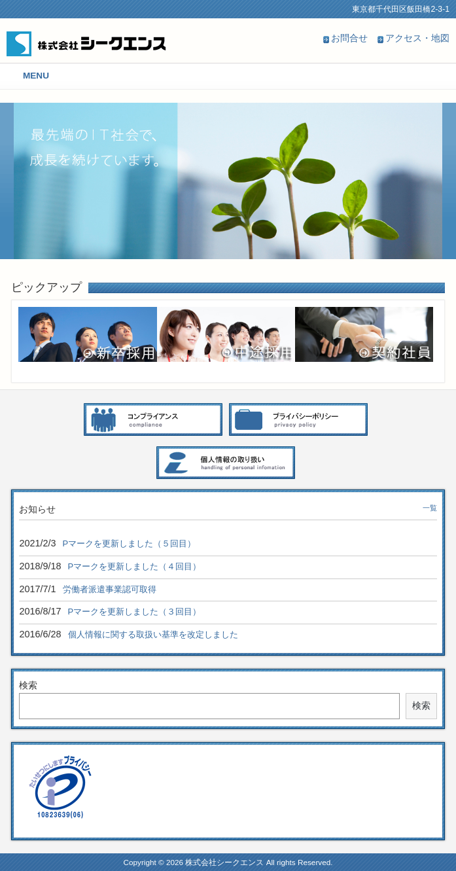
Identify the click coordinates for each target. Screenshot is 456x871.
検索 (28, 685)
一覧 (430, 508)
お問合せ (349, 38)
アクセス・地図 (417, 38)
